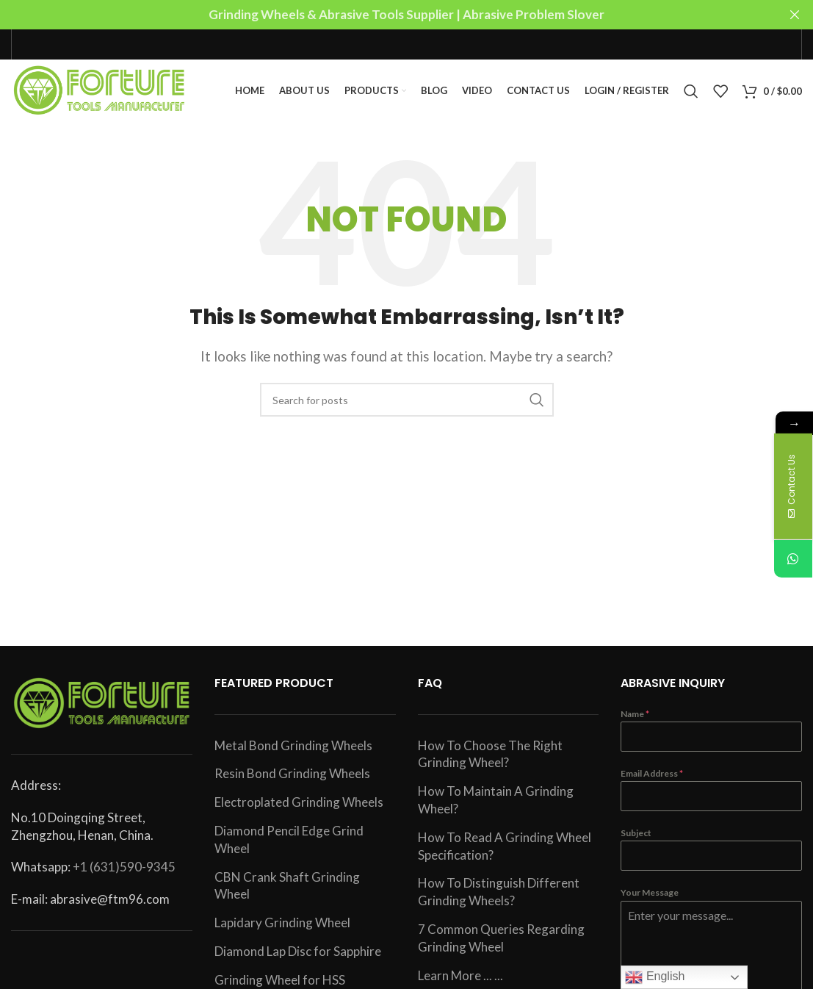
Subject (636, 837)
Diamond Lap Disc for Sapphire (297, 955)
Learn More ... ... (460, 979)
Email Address (652, 777)
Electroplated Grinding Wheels (298, 806)
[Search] (691, 93)
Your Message (650, 896)
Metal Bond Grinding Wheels (293, 749)
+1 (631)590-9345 (124, 871)
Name (635, 717)
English (654, 977)
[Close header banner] (794, 14)
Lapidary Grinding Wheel (282, 927)
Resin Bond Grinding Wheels (292, 777)
